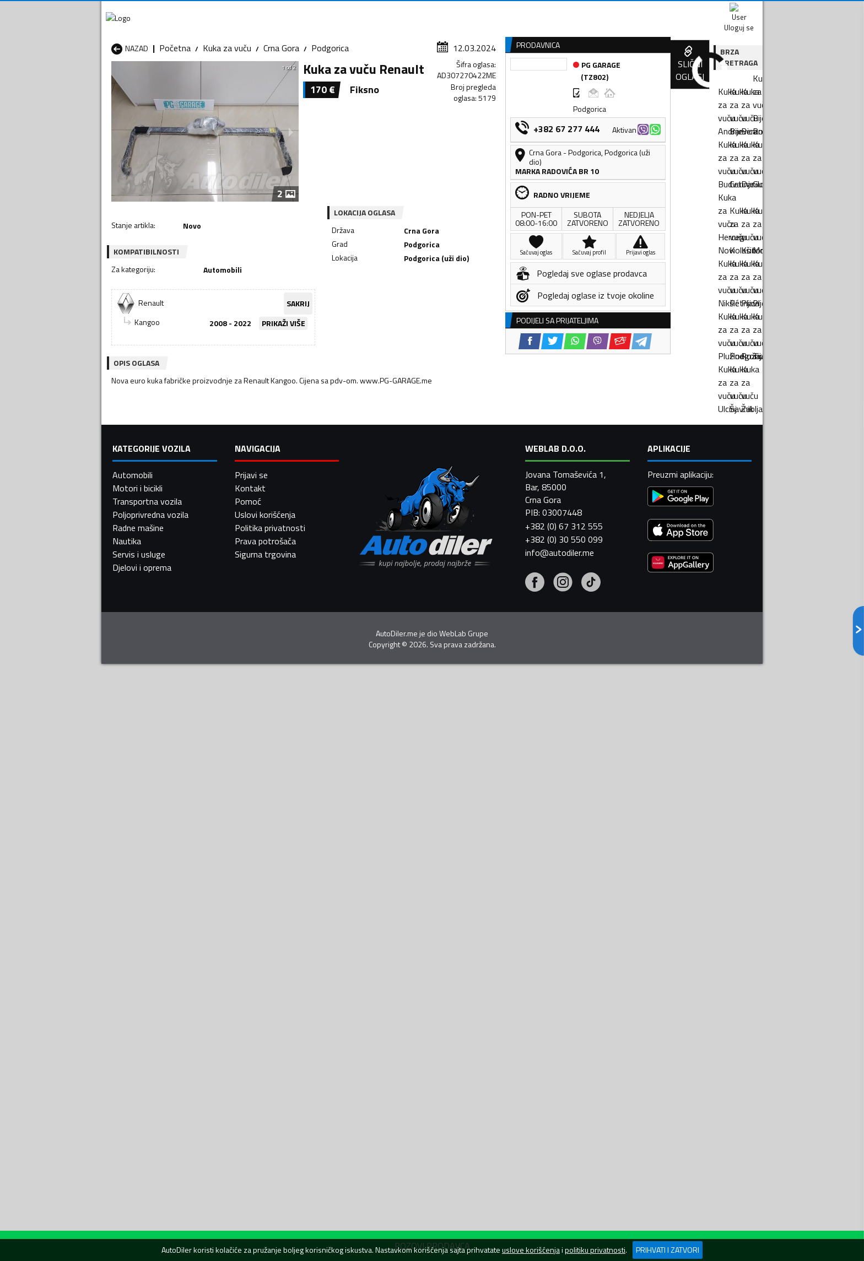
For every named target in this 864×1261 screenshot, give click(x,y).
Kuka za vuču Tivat (503, 866)
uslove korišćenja (531, 1249)
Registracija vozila (637, 84)
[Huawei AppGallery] (680, 1090)
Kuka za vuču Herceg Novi (159, 839)
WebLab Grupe (463, 1160)
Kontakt (626, 11)
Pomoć (248, 1028)
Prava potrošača (265, 1067)
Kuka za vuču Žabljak (387, 879)
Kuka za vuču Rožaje (387, 866)
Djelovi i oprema (141, 1094)
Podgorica (330, 107)
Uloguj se (685, 11)
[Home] (111, 84)
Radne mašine (138, 1054)
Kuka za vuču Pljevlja (506, 852)
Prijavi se (251, 1001)
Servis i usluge (138, 1080)
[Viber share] (485, 314)
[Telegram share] (529, 314)
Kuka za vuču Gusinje (507, 826)
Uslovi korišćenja (265, 1041)
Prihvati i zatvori (667, 1249)
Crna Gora (281, 107)
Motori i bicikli (137, 1014)
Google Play (359, 11)
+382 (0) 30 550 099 (564, 1065)
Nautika (126, 1067)
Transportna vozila (147, 1028)
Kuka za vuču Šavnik (267, 879)
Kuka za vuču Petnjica (270, 852)
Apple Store (432, 11)
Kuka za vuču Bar (262, 813)
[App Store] (680, 1058)
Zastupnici (388, 84)
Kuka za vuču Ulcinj (146, 879)
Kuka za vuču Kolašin (268, 839)
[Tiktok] (591, 1109)
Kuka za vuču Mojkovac (511, 839)
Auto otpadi (460, 84)
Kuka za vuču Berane (387, 813)
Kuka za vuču (227, 107)
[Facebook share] (417, 314)
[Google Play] (680, 1024)
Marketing (566, 11)
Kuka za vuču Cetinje (268, 826)
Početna (175, 107)
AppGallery (501, 11)
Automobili (132, 1001)
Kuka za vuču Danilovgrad (396, 826)
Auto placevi (314, 84)
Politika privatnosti (270, 1054)
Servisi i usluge (543, 84)
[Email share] (508, 314)
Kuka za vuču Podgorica (274, 866)
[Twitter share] (440, 314)
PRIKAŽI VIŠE (305, 278)
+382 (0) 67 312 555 (564, 1052)
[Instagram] (563, 1109)
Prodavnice (238, 84)
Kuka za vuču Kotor (385, 839)
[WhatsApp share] (462, 314)
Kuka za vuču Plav (382, 852)
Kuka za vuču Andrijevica (156, 813)
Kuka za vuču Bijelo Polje (513, 813)
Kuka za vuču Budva (148, 826)
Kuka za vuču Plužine (149, 866)
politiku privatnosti (595, 1249)
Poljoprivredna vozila (150, 1041)
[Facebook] (534, 1109)
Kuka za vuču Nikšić (147, 852)
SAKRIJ (348, 259)
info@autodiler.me (559, 1078)
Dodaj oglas (727, 84)
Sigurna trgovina (265, 1080)
